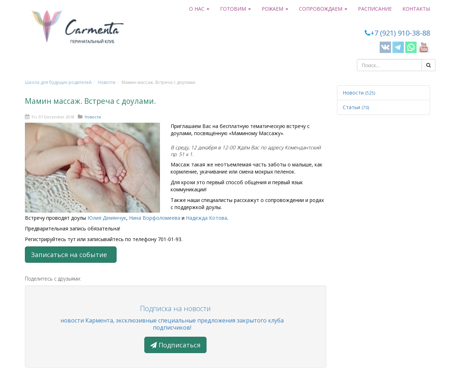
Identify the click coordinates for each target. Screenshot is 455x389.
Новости (107, 82)
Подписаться (175, 345)
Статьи (356, 107)
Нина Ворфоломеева (154, 217)
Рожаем (275, 8)
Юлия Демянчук (106, 217)
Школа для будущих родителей (58, 82)
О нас (199, 8)
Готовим (235, 8)
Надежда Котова (206, 217)
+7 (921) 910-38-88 (400, 33)
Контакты (416, 8)
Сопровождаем (323, 8)
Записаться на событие (71, 254)
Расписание (375, 8)
